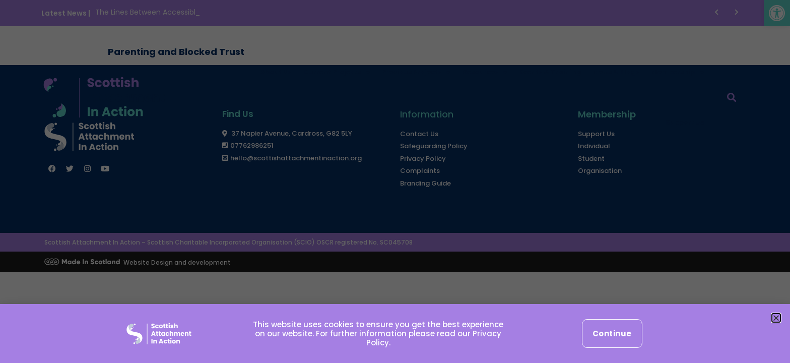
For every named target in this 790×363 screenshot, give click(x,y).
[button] (776, 318)
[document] (395, 181)
